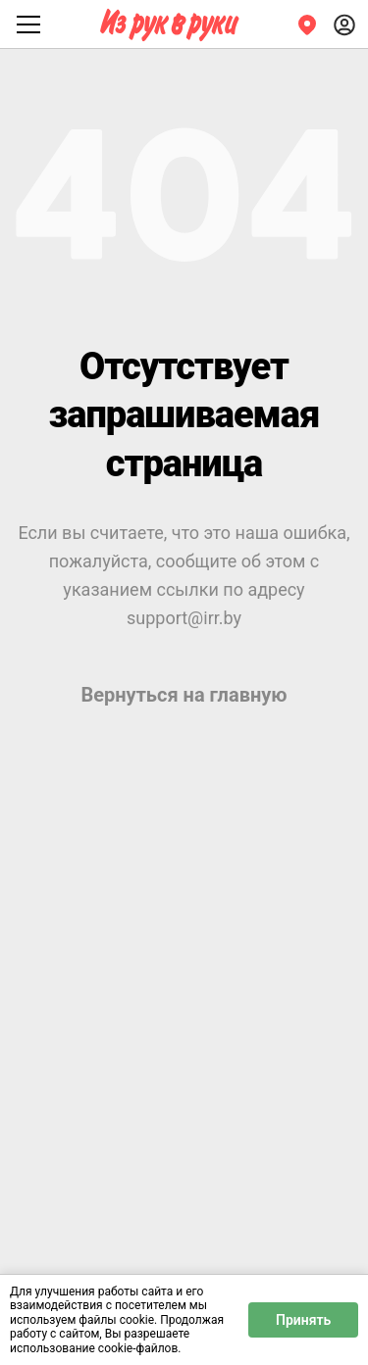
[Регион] (307, 24)
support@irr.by (184, 618)
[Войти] (344, 24)
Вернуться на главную (183, 695)
